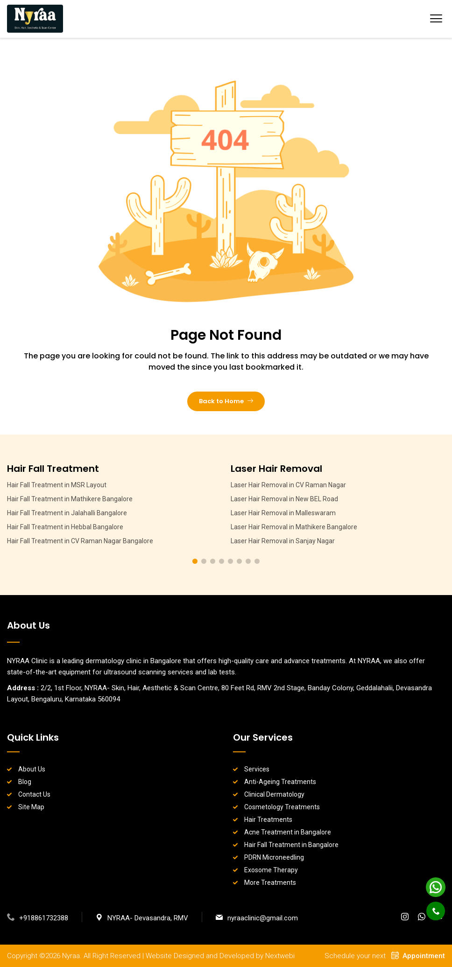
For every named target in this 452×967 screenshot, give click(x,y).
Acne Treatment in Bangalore (287, 832)
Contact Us (34, 794)
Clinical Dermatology (274, 794)
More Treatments (270, 882)
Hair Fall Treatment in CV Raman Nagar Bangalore (80, 541)
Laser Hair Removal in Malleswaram (283, 513)
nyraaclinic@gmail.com (257, 918)
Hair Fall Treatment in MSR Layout (56, 485)
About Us (31, 769)
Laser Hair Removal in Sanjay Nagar (283, 541)
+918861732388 (37, 918)
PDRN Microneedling (274, 857)
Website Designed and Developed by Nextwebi (220, 956)
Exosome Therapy (271, 870)
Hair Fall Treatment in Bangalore (291, 844)
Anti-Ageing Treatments (280, 781)
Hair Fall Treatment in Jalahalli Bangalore (67, 513)
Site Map (31, 807)
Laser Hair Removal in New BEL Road (284, 499)
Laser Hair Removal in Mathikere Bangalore (294, 527)
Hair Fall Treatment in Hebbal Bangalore (65, 527)
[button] (195, 561)
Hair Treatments (268, 819)
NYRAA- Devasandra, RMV (142, 918)
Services (256, 769)
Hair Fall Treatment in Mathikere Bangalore (70, 499)
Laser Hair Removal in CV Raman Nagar (288, 485)
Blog (24, 781)
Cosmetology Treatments (282, 807)
